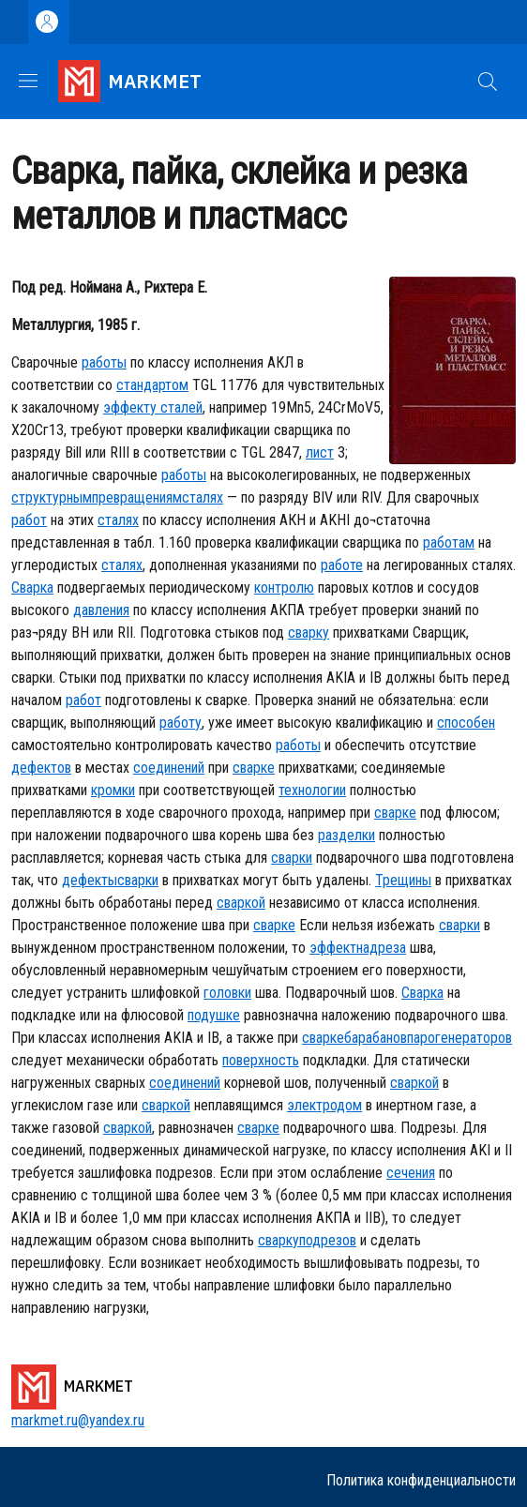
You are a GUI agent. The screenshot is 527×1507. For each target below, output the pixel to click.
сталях (202, 497)
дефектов (41, 767)
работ (29, 520)
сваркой (241, 903)
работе (342, 565)
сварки (291, 858)
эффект (332, 948)
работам (448, 542)
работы (104, 362)
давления (101, 610)
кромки (113, 790)
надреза (381, 948)
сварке (254, 767)
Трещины (403, 880)
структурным (51, 497)
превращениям (137, 497)
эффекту (130, 407)
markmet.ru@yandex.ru (77, 1420)
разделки (346, 835)
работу (180, 722)
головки (227, 993)
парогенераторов (459, 1038)
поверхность (260, 1060)
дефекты (89, 880)
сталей (180, 407)
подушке (214, 1015)
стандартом (152, 385)
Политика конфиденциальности (421, 1480)
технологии (312, 790)
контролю (284, 587)
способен (466, 722)
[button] (487, 81)
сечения (410, 1173)
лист (320, 452)
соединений (168, 767)
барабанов (375, 1038)
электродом (324, 1105)
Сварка (32, 587)
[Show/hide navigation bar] (28, 80)
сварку (308, 632)
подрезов (327, 1240)
